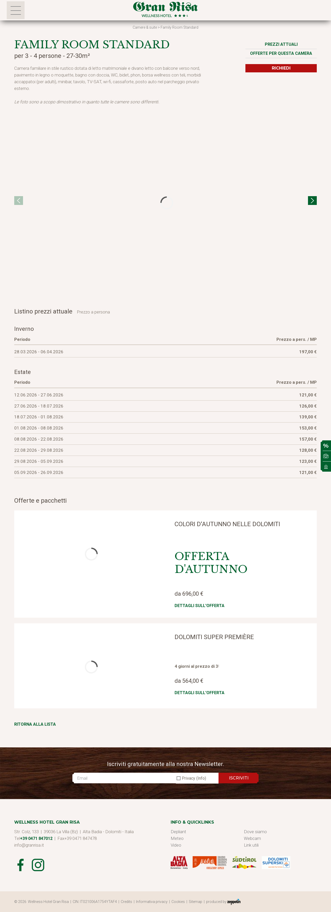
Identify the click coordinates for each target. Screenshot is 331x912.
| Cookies (177, 902)
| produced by (222, 902)
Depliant (178, 831)
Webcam (252, 838)
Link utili (251, 845)
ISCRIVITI (239, 778)
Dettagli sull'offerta (199, 605)
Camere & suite (145, 27)
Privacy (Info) (194, 778)
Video (176, 845)
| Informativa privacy (151, 902)
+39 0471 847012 (36, 838)
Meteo (177, 838)
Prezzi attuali (281, 44)
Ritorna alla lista (35, 724)
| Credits (126, 902)
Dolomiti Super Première (214, 637)
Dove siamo (255, 831)
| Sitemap (195, 902)
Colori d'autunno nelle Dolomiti (227, 524)
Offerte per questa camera (281, 53)
